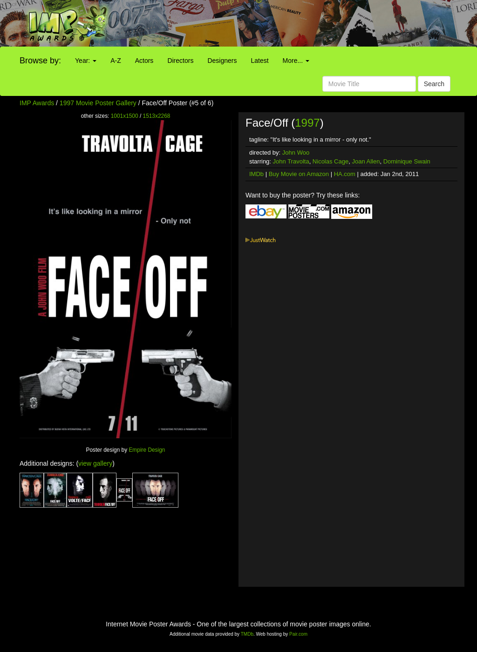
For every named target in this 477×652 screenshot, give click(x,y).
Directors (180, 60)
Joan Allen (366, 161)
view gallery (95, 463)
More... (296, 60)
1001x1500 (124, 116)
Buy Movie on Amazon (299, 173)
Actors (144, 60)
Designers (222, 60)
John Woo (295, 152)
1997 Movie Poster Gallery (98, 103)
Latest (259, 60)
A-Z (115, 60)
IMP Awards (37, 103)
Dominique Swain (406, 161)
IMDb (256, 173)
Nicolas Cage (330, 161)
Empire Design (147, 450)
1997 (307, 122)
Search (434, 84)
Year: (85, 60)
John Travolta (291, 161)
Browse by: (40, 60)
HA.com (344, 173)
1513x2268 (156, 116)
